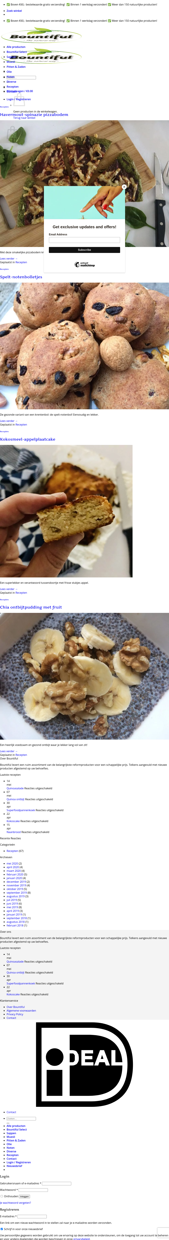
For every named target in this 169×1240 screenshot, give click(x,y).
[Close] (124, 186)
